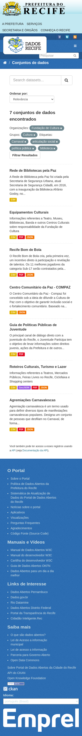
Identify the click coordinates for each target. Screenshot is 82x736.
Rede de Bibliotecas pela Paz (33, 170)
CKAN (10, 689)
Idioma (8, 695)
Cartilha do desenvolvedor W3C (32, 560)
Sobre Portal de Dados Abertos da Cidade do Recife (41, 667)
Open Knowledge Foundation (26, 678)
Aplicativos (18, 512)
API (13, 450)
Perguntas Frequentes (25, 523)
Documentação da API (34, 450)
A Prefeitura (13, 24)
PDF (21, 237)
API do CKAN (16, 673)
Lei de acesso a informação (29, 649)
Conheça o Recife (55, 30)
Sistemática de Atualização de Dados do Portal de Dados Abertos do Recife (33, 497)
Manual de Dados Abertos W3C (31, 550)
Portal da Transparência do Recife (33, 613)
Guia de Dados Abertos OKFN (30, 565)
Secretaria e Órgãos (20, 30)
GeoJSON (24, 387)
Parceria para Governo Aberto (30, 655)
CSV (13, 200)
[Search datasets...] (35, 80)
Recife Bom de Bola (25, 250)
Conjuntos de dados (30, 63)
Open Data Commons (25, 660)
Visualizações (20, 517)
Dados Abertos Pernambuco (29, 592)
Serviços (34, 24)
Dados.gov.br (19, 597)
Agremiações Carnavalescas (33, 400)
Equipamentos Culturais (29, 212)
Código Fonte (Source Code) (30, 533)
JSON (30, 237)
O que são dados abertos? (28, 635)
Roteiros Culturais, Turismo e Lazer (38, 367)
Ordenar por (18, 93)
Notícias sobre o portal (25, 507)
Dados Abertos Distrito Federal (31, 607)
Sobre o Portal (20, 478)
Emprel (41, 720)
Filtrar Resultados (25, 155)
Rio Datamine (20, 602)
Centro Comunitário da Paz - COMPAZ (40, 287)
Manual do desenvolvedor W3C (31, 555)
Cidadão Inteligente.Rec (26, 618)
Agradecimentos (21, 528)
